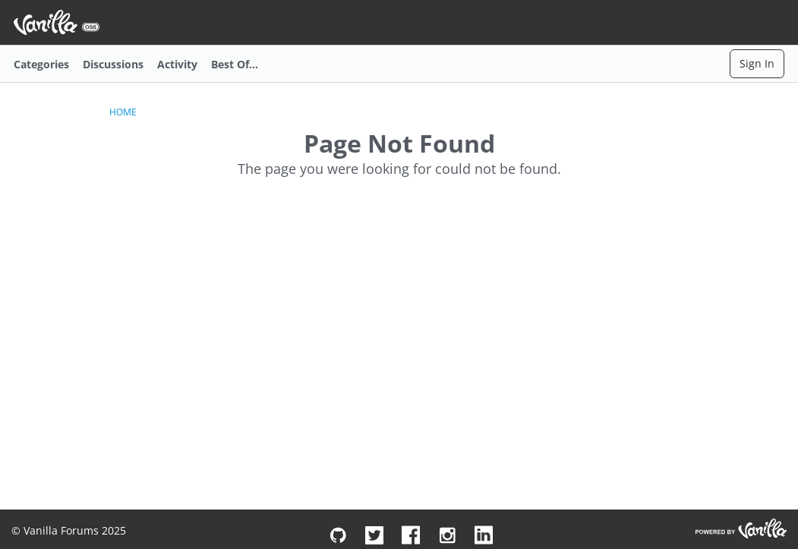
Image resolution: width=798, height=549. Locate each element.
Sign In (757, 63)
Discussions (113, 64)
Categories (41, 64)
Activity (177, 64)
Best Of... (234, 64)
